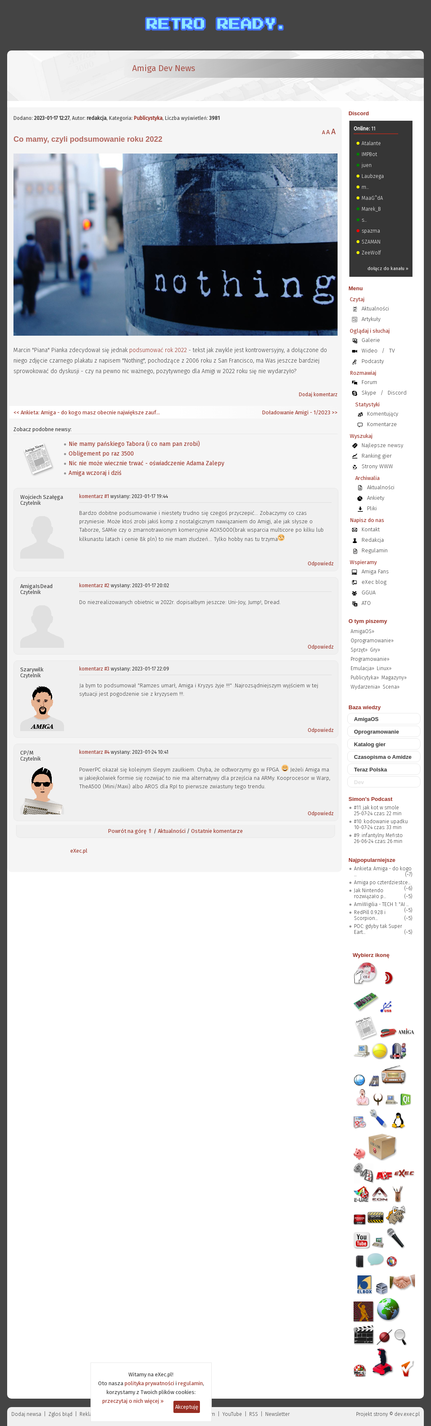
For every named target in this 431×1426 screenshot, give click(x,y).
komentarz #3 (94, 669)
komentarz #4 (94, 752)
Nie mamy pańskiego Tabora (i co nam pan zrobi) (134, 444)
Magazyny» (394, 678)
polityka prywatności (149, 1383)
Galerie (371, 340)
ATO (366, 603)
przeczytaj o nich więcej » (133, 1401)
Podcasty (373, 361)
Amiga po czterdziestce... (382, 882)
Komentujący (382, 414)
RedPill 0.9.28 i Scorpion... (370, 915)
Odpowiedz (321, 564)
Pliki (372, 508)
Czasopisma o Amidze (383, 757)
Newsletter (277, 1414)
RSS (253, 1414)
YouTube (232, 1414)
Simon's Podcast (370, 799)
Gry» (375, 650)
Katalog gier (370, 744)
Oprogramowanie (376, 732)
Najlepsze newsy (382, 445)
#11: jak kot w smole (376, 808)
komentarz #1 (94, 496)
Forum (369, 382)
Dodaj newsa (26, 1414)
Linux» (384, 668)
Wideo (370, 350)
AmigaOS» (362, 631)
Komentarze (382, 424)
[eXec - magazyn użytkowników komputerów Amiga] (57, 76)
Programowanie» (370, 659)
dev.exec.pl (407, 1414)
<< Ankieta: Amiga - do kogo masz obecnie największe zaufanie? (87, 412)
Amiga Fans (375, 571)
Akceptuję (186, 1407)
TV (392, 350)
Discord (359, 113)
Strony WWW (377, 466)
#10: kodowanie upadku (381, 821)
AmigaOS (366, 719)
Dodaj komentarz (318, 395)
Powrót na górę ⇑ (130, 831)
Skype (369, 393)
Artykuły (371, 319)
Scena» (391, 687)
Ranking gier (377, 456)
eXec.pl (79, 851)
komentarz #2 (94, 585)
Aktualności (172, 831)
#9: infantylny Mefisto (378, 835)
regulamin (190, 1383)
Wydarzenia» (365, 687)
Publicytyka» (365, 678)
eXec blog (374, 582)
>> (334, 412)
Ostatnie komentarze (217, 831)
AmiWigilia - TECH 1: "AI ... (381, 904)
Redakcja (373, 540)
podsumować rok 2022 (158, 350)
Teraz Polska (370, 769)
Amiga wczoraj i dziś (95, 473)
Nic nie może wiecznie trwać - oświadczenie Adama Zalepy (146, 463)
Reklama (90, 1414)
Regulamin (375, 550)
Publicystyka (148, 118)
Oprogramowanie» (372, 641)
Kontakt (371, 529)
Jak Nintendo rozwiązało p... (370, 893)
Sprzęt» (359, 650)
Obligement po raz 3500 (101, 453)
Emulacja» (362, 668)
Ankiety (375, 498)
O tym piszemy (368, 621)
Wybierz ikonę (371, 955)
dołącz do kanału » (387, 268)
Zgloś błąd (60, 1414)
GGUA (368, 592)
